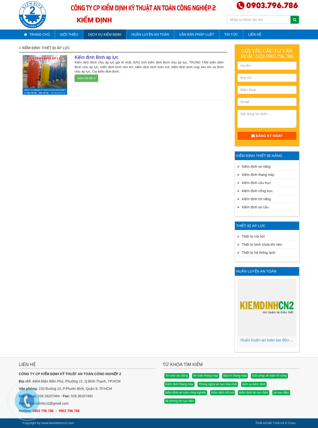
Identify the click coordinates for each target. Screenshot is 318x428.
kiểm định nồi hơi (222, 392)
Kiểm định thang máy (179, 384)
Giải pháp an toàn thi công (269, 375)
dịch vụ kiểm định (253, 384)
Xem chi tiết (86, 78)
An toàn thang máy (205, 375)
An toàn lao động (177, 375)
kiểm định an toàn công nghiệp (186, 392)
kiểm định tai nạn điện (253, 392)
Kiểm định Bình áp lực (96, 57)
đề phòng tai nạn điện (180, 401)
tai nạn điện (281, 392)
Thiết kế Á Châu (284, 423)
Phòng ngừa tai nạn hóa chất (218, 384)
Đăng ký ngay (266, 136)
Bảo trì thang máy (235, 375)
